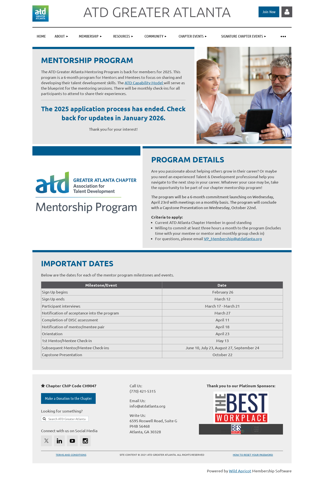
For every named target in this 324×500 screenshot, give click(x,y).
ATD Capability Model (144, 82)
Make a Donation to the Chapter (68, 398)
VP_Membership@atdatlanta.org (233, 238)
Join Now (268, 11)
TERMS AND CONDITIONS (71, 454)
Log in (286, 11)
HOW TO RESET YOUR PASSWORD (253, 454)
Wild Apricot (240, 470)
